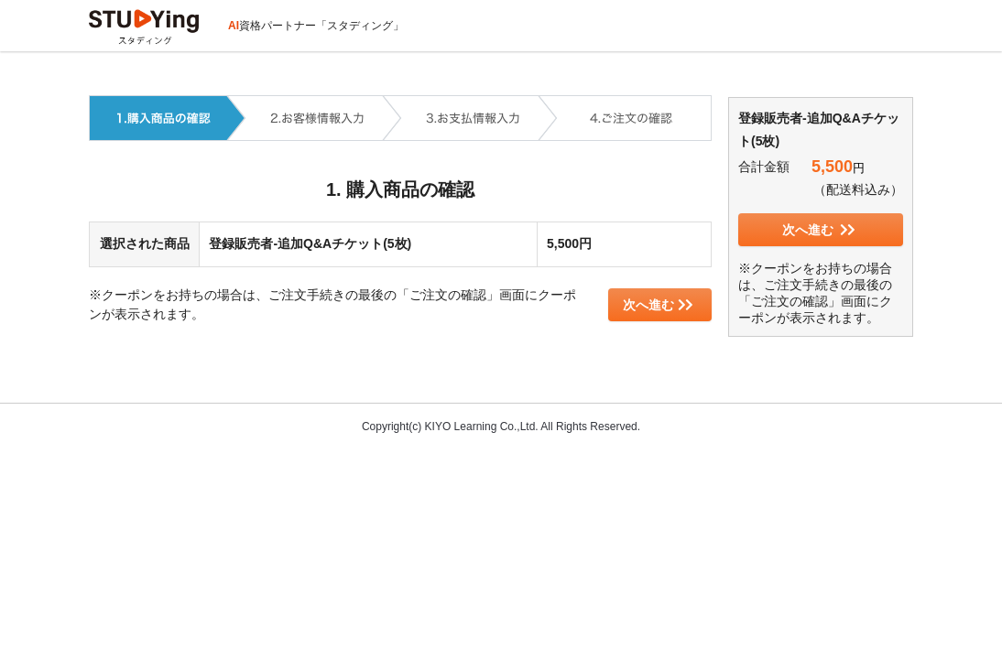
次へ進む (658, 304)
